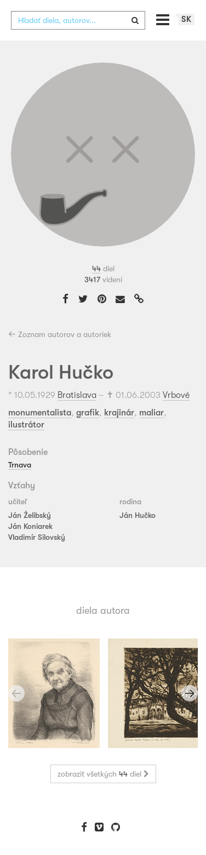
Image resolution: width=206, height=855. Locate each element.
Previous (16, 693)
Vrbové (176, 395)
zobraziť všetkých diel (103, 774)
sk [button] (186, 19)
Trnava (19, 464)
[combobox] (78, 20)
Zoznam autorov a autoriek (59, 334)
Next (189, 693)
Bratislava (77, 395)
